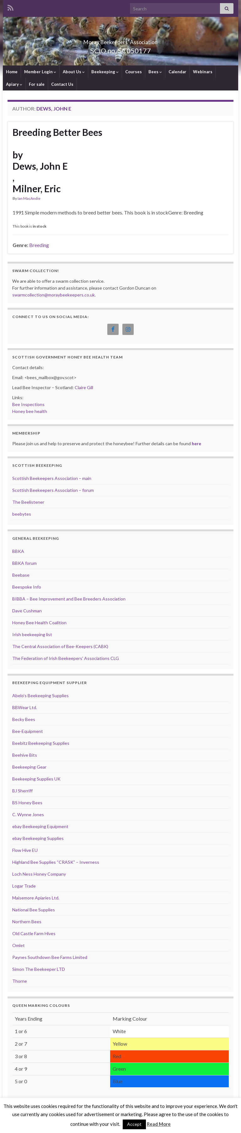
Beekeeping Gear (29, 767)
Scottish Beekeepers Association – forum (53, 490)
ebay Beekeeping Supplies (38, 838)
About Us (74, 71)
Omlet (18, 945)
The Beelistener (28, 502)
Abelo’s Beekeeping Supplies (40, 695)
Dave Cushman (27, 610)
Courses (133, 71)
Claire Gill (84, 387)
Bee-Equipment (27, 731)
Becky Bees (23, 719)
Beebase (20, 575)
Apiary (14, 84)
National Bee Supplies (33, 909)
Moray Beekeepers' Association (120, 40)
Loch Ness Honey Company (39, 874)
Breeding (39, 245)
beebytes (21, 514)
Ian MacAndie (29, 198)
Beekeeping (105, 71)
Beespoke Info (26, 587)
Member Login (40, 71)
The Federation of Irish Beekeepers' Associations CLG (65, 658)
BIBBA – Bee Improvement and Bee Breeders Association (69, 598)
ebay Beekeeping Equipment (40, 826)
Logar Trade (24, 885)
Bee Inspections (28, 404)
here (196, 443)
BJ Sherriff (22, 790)
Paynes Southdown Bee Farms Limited (49, 957)
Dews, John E (40, 166)
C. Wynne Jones (28, 814)
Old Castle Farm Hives (34, 933)
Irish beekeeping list (32, 634)
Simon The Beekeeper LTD (38, 969)
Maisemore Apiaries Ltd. (35, 897)
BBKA (18, 551)
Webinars (202, 71)
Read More (159, 1124)
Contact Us (62, 84)
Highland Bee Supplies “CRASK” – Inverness (55, 862)
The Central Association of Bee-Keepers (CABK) (60, 646)
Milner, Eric (37, 188)
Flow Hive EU (25, 850)
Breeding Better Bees (57, 132)
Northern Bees (26, 921)
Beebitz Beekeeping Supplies (40, 743)
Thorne (19, 981)
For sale (37, 84)
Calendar (177, 71)
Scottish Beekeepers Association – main (51, 478)
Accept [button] (134, 1124)
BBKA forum (24, 563)
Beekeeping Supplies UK (36, 778)
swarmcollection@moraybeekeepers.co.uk (53, 294)
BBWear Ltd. (24, 707)
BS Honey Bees (27, 802)
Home (12, 71)
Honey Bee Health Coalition (39, 622)
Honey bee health (29, 411)
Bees (155, 71)
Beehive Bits (24, 755)
